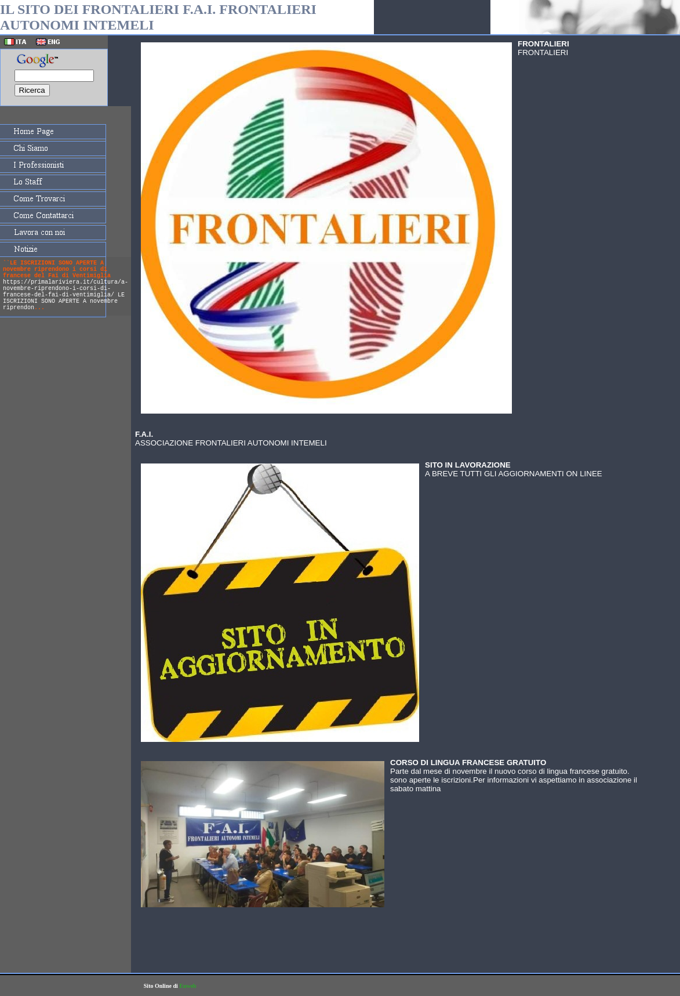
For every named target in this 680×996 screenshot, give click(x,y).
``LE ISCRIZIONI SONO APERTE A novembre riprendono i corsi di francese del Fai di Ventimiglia (57, 269)
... (39, 308)
